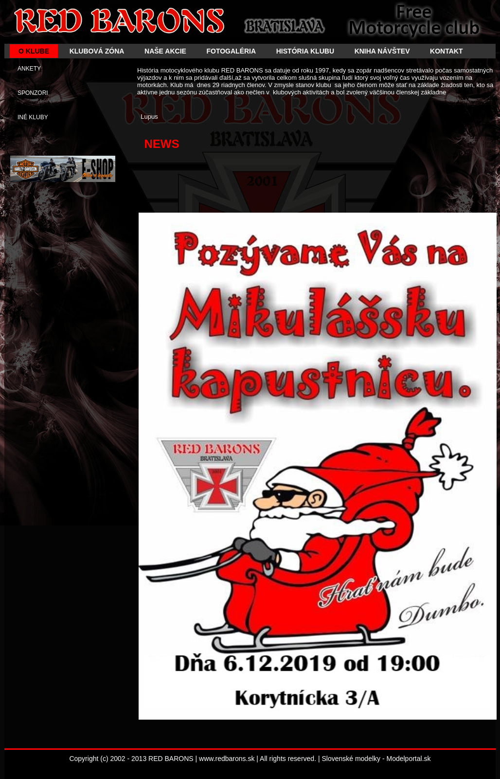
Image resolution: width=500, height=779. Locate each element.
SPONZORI (33, 93)
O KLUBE (33, 51)
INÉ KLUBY (33, 117)
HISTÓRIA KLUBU (305, 51)
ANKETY (29, 68)
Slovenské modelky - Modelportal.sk (375, 758)
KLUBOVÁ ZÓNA (97, 51)
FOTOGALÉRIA (231, 51)
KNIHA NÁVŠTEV (382, 51)
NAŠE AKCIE (165, 51)
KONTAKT (446, 51)
